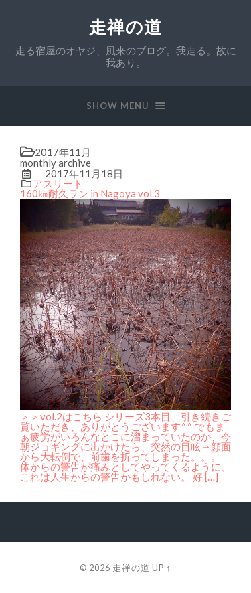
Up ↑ (161, 567)
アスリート (58, 183)
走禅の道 (125, 27)
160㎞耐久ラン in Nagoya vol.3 (90, 193)
